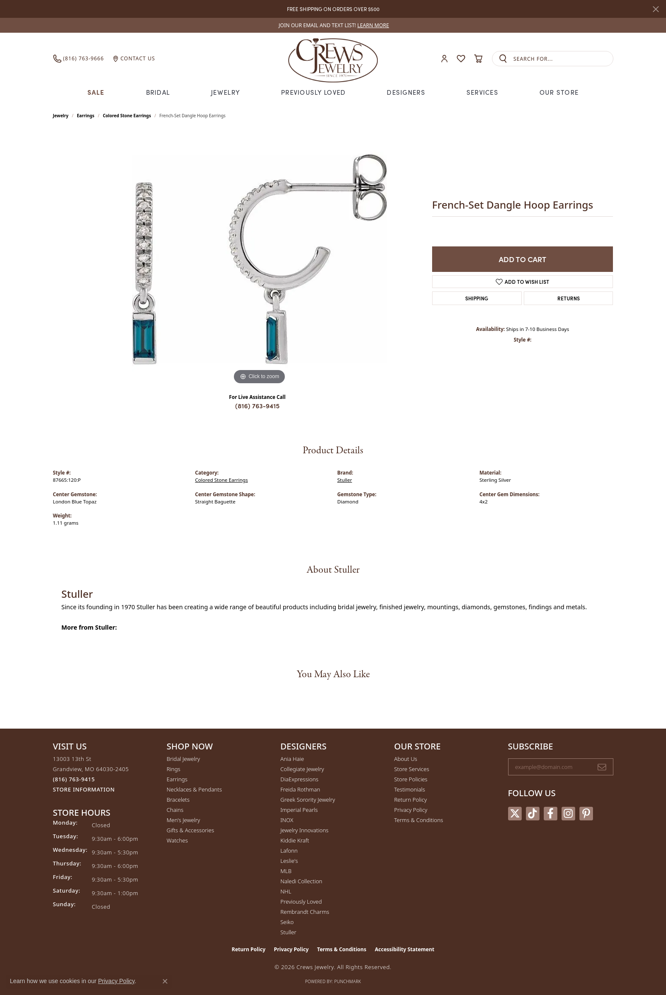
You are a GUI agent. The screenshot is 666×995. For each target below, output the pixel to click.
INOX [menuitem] (287, 820)
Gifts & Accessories (190, 830)
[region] (259, 259)
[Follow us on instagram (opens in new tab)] (568, 813)
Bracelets (178, 799)
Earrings (85, 116)
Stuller (344, 480)
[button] (444, 59)
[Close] (655, 9)
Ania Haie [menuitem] (292, 759)
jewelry (61, 116)
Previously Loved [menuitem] (301, 901)
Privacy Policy (410, 810)
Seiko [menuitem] (287, 922)
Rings (173, 769)
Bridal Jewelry (183, 759)
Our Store (559, 92)
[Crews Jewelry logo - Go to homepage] (332, 59)
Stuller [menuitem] (289, 932)
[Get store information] (84, 789)
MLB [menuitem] (286, 871)
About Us (405, 759)
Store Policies (410, 779)
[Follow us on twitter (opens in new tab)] (515, 813)
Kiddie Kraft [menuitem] (295, 840)
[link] (333, 25)
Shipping (476, 298)
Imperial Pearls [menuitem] (299, 810)
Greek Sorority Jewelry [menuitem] (308, 799)
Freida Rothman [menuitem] (300, 789)
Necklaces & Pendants (194, 789)
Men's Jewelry (183, 820)
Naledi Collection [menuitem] (302, 881)
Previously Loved (313, 92)
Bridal (158, 92)
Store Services (412, 769)
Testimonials (409, 789)
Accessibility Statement (404, 949)
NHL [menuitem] (286, 891)
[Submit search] (503, 58)
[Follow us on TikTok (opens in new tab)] (533, 813)
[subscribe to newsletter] (602, 767)
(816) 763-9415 (257, 405)
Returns (568, 298)
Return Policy (410, 799)
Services (482, 92)
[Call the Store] (74, 779)
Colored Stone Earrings (127, 116)
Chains (175, 810)
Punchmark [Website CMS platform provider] (347, 981)
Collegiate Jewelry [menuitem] (302, 769)
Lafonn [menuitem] (289, 850)
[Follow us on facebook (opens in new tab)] (550, 813)
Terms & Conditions (418, 820)
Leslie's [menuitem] (289, 861)
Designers (406, 92)
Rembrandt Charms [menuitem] (305, 912)
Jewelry (225, 92)
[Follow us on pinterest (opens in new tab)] (586, 813)
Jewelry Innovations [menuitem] (305, 830)
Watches (177, 840)
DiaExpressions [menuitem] (299, 779)
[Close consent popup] (165, 981)
